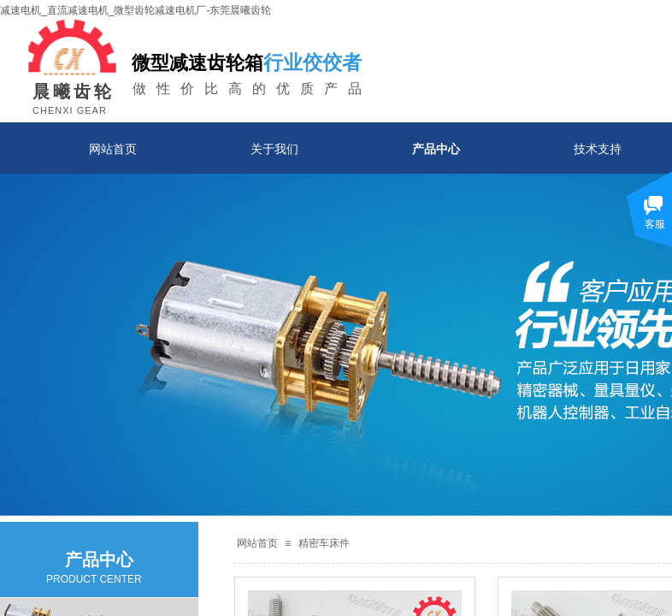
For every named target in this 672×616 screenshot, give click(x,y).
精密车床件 (324, 543)
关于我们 (274, 149)
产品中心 (436, 149)
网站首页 (113, 149)
